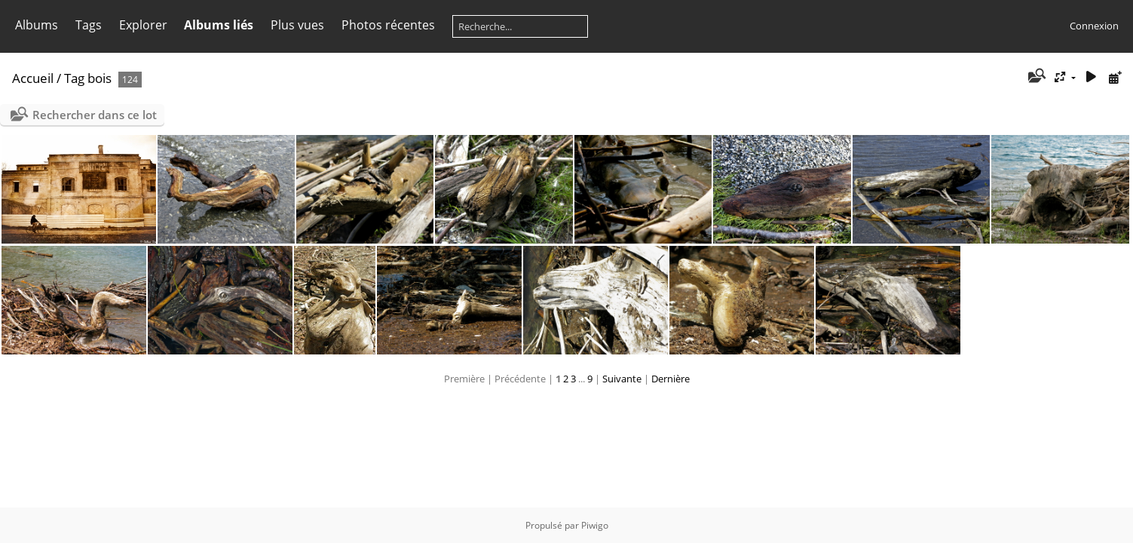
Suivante (622, 378)
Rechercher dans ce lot (94, 114)
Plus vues (297, 25)
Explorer (143, 25)
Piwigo (594, 525)
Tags (88, 25)
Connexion (1094, 25)
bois (99, 78)
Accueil (33, 78)
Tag (74, 78)
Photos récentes (388, 25)
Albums (36, 25)
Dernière (670, 378)
